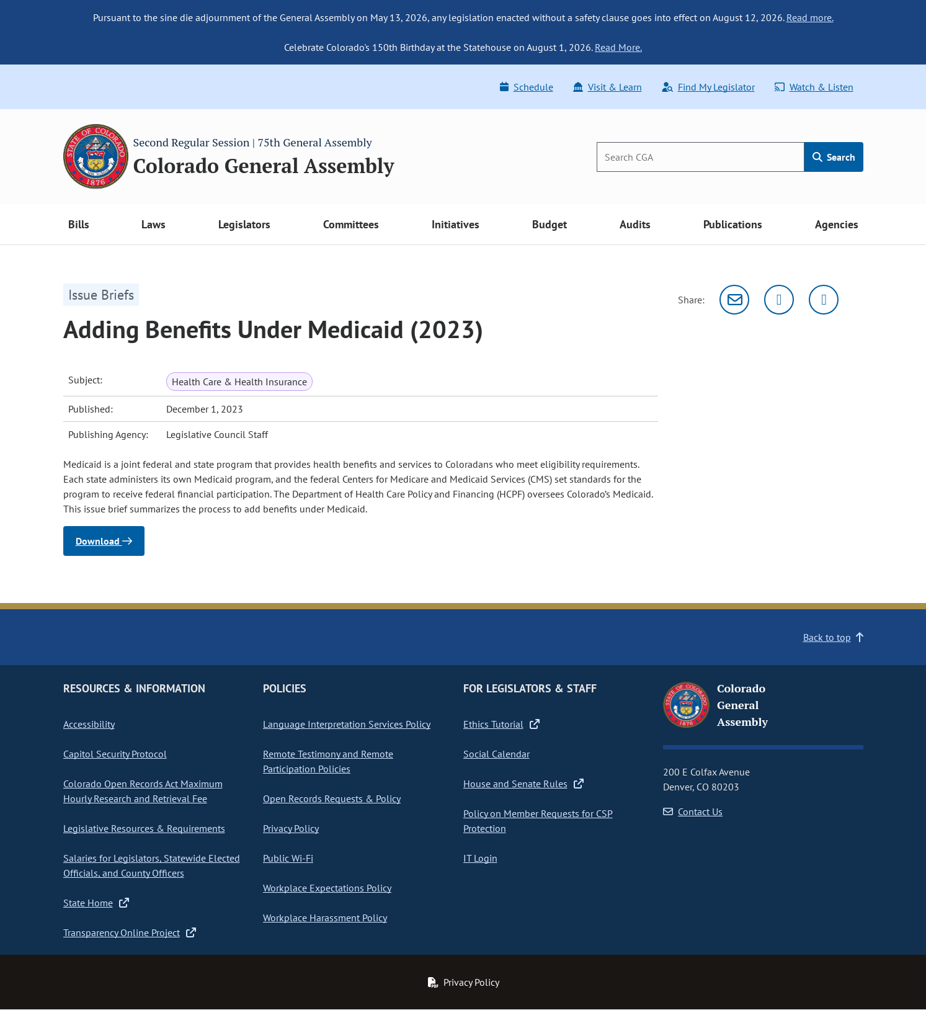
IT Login (480, 858)
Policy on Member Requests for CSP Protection (538, 820)
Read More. (618, 47)
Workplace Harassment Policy (325, 917)
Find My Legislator (708, 87)
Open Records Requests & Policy (332, 798)
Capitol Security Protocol (115, 754)
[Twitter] (779, 300)
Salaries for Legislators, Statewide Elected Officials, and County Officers (151, 865)
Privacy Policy (291, 828)
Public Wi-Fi (288, 858)
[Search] (700, 157)
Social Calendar (496, 754)
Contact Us (693, 811)
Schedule (526, 87)
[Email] (734, 300)
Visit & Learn (607, 87)
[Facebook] (824, 300)
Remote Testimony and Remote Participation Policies (328, 761)
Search (833, 157)
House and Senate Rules (523, 783)
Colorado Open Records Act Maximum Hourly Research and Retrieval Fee (143, 791)
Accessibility (89, 724)
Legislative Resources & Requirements (144, 828)
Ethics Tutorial (501, 724)
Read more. (810, 17)
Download (104, 541)
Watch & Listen (814, 87)
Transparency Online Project (129, 932)
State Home (96, 902)
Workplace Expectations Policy (327, 888)
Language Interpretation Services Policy (346, 724)
